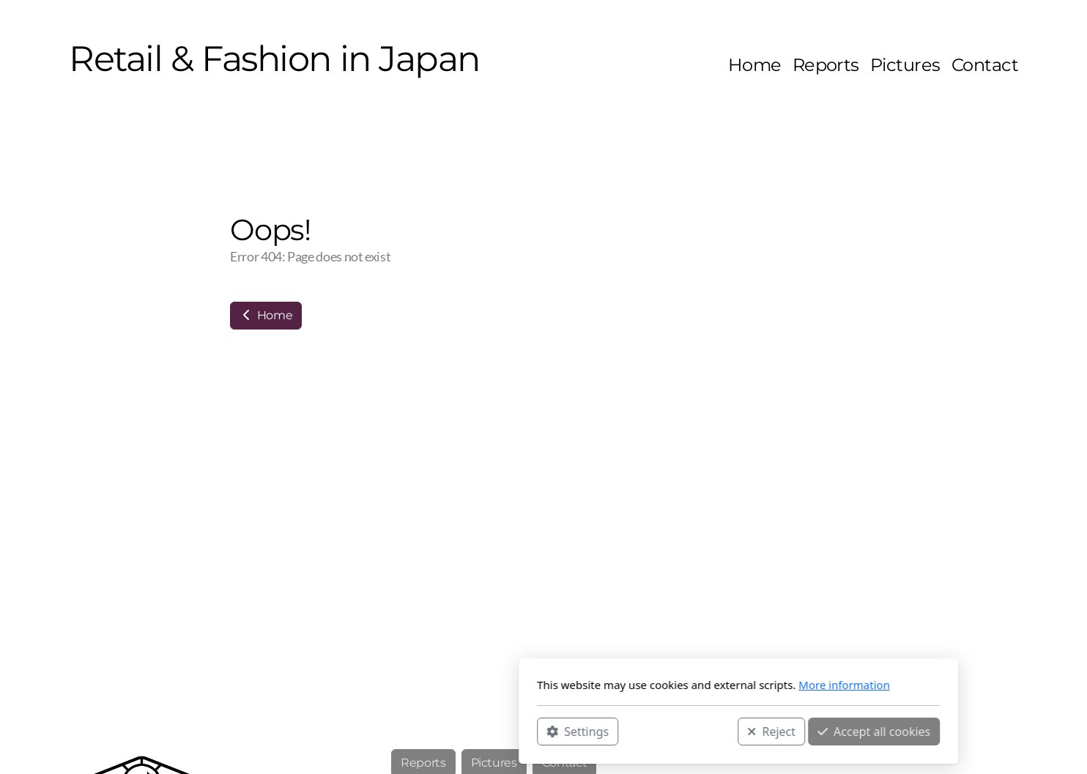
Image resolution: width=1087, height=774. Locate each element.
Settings (383, 731)
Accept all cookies (679, 731)
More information (649, 684)
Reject (576, 731)
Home (266, 315)
